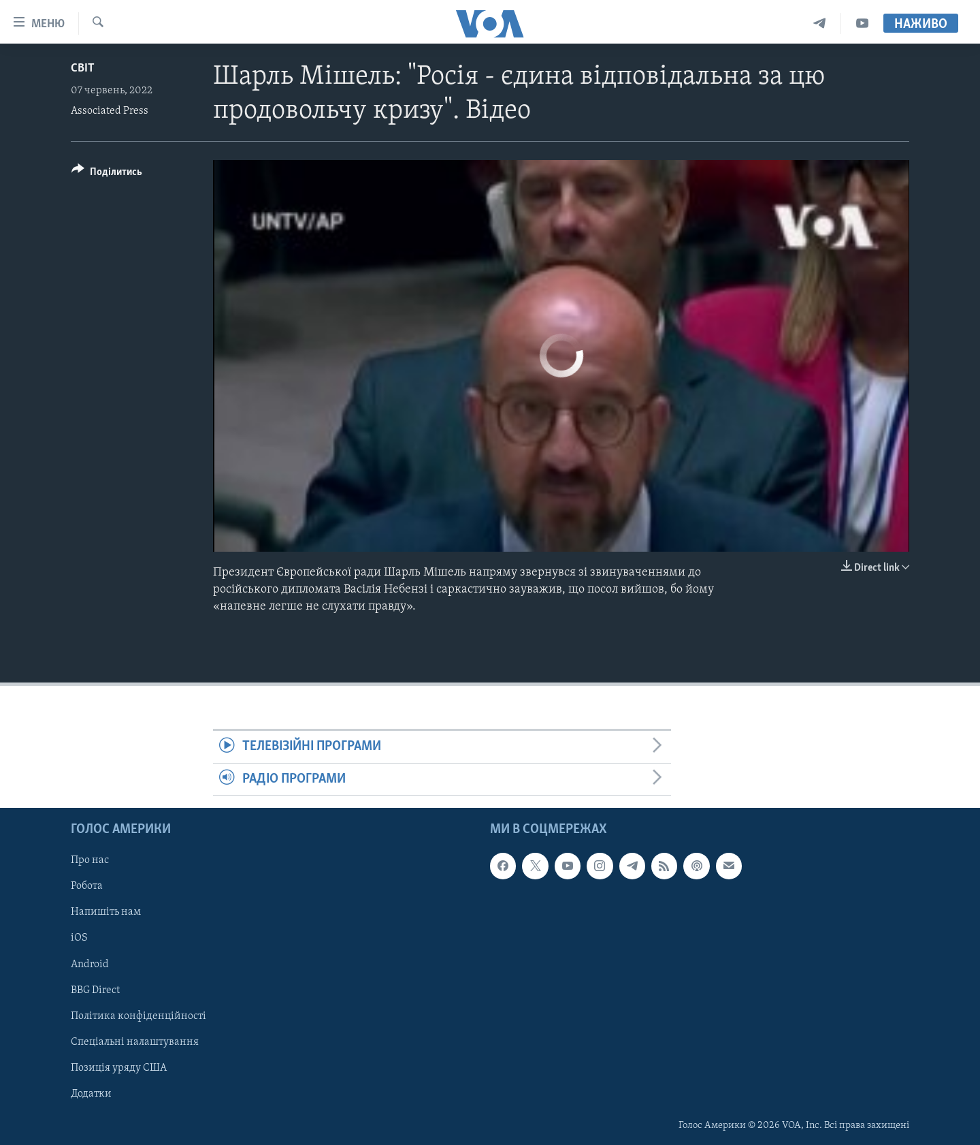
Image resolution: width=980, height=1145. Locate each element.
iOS (79, 938)
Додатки (91, 1093)
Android (90, 964)
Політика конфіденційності (138, 1016)
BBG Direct (95, 990)
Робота (87, 886)
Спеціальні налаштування (135, 1042)
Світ (83, 68)
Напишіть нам (106, 912)
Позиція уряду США (119, 1068)
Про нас (90, 860)
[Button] (106, 174)
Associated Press (109, 111)
